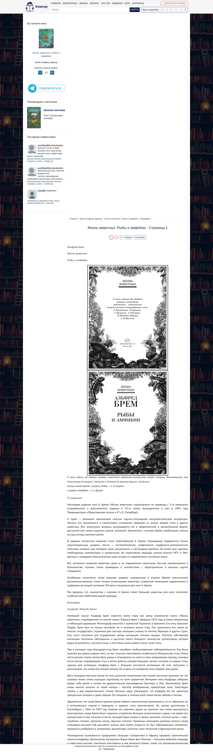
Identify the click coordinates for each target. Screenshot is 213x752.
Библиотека (70, 3)
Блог (127, 3)
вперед (128, 41)
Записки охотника (48, 111)
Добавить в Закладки (174, 3)
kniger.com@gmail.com (161, 717)
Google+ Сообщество (115, 724)
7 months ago (48, 160)
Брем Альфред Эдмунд (45, 62)
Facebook (109, 717)
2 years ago (49, 205)
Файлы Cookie (151, 724)
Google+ (109, 720)
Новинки (117, 3)
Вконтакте (110, 727)
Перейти (132, 697)
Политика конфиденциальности (160, 720)
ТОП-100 (105, 3)
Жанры (83, 3)
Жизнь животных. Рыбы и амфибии (45, 54)
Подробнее (108, 749)
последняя (140, 41)
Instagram (109, 738)
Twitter (108, 734)
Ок (100, 749)
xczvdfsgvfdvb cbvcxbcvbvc (50, 145)
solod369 (41, 193)
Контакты (138, 3)
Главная (56, 3)
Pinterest (109, 731)
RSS (107, 742)
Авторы (94, 3)
